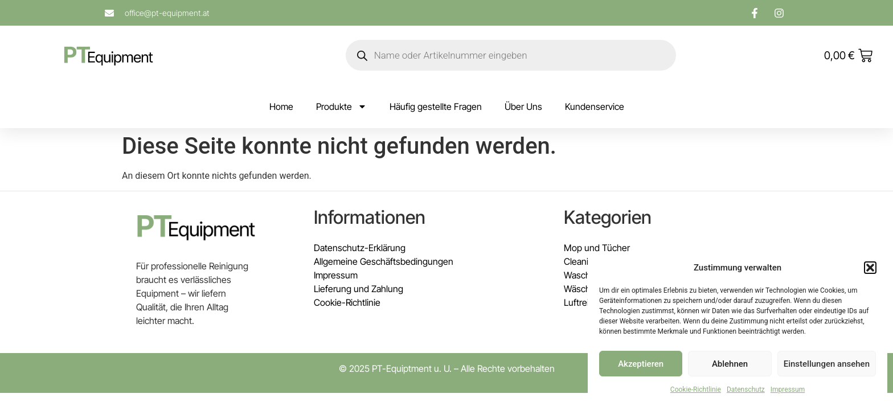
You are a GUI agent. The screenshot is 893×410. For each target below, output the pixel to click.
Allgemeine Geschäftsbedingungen (383, 261)
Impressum (788, 389)
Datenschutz (746, 389)
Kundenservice (594, 106)
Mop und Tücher (597, 247)
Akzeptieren (640, 364)
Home (281, 106)
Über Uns (523, 106)
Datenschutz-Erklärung (359, 247)
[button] (870, 267)
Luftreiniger (586, 302)
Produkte (341, 106)
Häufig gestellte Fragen (436, 106)
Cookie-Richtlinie (695, 389)
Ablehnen (730, 364)
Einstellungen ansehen (827, 364)
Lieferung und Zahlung (358, 288)
